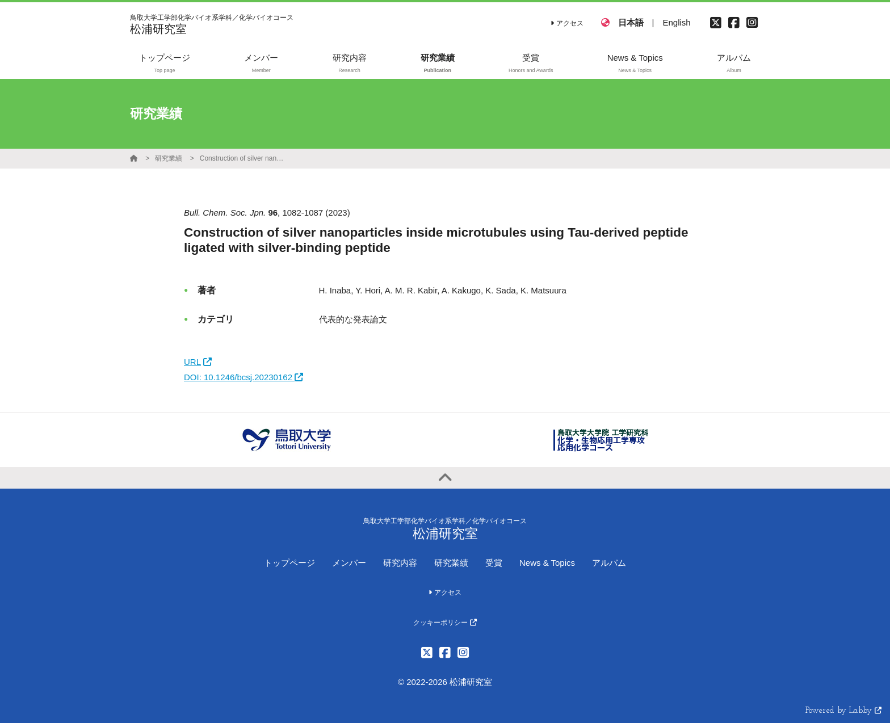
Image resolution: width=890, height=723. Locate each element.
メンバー (349, 563)
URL (198, 362)
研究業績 (168, 158)
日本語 (631, 22)
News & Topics (547, 563)
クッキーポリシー (444, 623)
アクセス (567, 23)
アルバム (609, 563)
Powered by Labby (843, 711)
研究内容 (400, 563)
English (676, 22)
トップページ (289, 563)
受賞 (493, 563)
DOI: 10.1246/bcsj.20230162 (243, 377)
